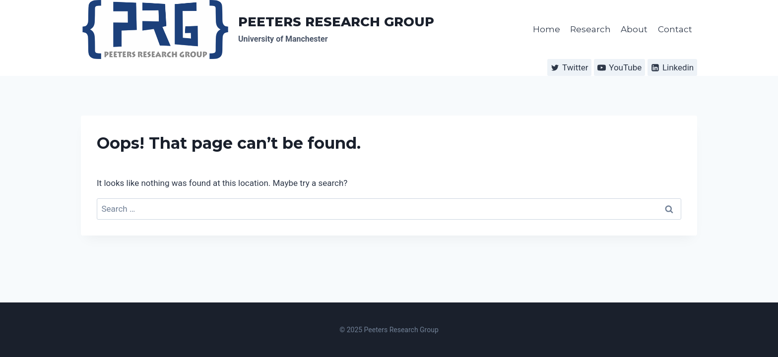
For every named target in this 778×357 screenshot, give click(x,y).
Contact (675, 29)
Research (590, 29)
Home (546, 29)
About (634, 29)
